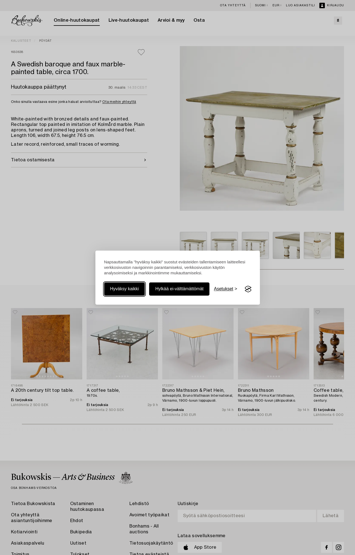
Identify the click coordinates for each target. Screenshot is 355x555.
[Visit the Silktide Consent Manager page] (248, 289)
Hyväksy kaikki (124, 289)
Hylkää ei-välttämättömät (179, 289)
